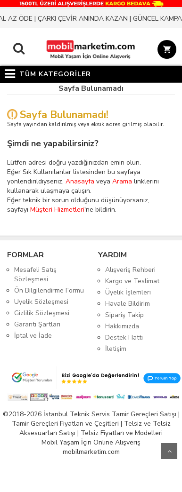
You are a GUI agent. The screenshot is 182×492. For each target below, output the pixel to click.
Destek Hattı (124, 337)
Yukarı (169, 451)
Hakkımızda (122, 326)
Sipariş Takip (124, 314)
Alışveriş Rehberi (130, 269)
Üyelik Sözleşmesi (41, 301)
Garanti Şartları (37, 324)
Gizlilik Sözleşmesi (41, 313)
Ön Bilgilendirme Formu (49, 290)
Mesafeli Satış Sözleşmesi (35, 274)
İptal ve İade (33, 335)
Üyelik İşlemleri (128, 292)
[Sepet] (165, 51)
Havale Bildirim (127, 303)
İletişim (115, 348)
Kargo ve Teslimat (132, 281)
